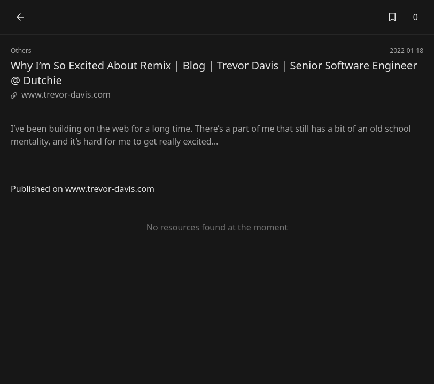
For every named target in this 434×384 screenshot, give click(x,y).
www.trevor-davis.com (61, 94)
